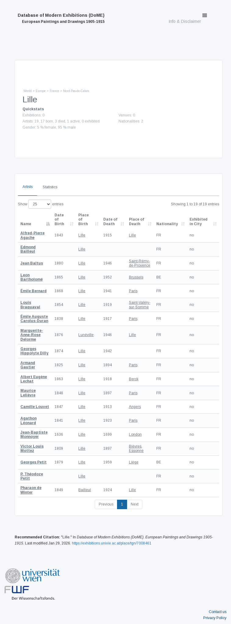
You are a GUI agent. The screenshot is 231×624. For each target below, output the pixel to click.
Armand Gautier (27, 365)
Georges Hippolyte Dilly (34, 351)
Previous (106, 504)
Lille (81, 235)
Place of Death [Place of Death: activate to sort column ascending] (136, 221)
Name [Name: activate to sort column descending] (25, 224)
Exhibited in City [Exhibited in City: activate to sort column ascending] (199, 221)
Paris (133, 291)
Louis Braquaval (30, 304)
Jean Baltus (31, 263)
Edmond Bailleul (28, 249)
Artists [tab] (28, 187)
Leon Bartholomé (31, 277)
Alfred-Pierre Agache (32, 235)
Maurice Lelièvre (28, 392)
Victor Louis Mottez (32, 448)
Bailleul (84, 490)
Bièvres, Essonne (136, 448)
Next (134, 504)
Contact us (217, 612)
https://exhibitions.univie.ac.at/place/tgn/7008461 (111, 543)
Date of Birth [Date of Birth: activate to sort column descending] (59, 219)
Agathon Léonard (28, 420)
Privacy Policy (214, 618)
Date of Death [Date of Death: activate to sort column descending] (110, 221)
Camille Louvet (34, 407)
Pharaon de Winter (30, 490)
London (135, 434)
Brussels (136, 277)
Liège (133, 462)
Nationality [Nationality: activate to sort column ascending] (167, 224)
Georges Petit (33, 462)
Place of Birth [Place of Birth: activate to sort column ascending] (83, 219)
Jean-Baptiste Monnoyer (34, 434)
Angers (135, 407)
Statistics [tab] (50, 187)
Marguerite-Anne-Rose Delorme (31, 335)
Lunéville (86, 335)
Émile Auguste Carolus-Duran (34, 318)
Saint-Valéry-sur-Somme (139, 304)
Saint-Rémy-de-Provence (139, 263)
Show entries (40, 204)
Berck (133, 379)
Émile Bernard (33, 291)
